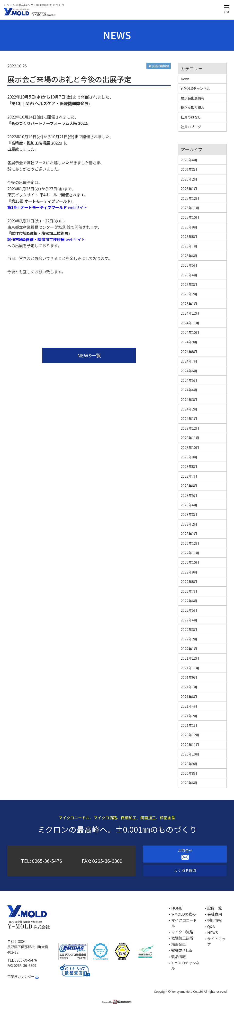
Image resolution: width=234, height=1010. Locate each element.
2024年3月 (189, 399)
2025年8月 (189, 236)
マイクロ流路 (182, 931)
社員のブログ (191, 126)
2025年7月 (189, 246)
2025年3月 (189, 284)
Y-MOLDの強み (183, 914)
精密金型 (178, 944)
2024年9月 (189, 341)
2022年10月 (190, 562)
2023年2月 (189, 524)
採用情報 (214, 920)
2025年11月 (190, 207)
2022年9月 (189, 572)
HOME (176, 907)
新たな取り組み (193, 107)
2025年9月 (189, 227)
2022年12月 (190, 543)
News (185, 78)
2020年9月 (189, 763)
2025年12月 (190, 198)
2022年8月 (189, 581)
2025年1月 (189, 303)
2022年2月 (189, 639)
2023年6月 (189, 485)
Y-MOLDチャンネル (195, 88)
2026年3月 (189, 169)
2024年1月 (189, 418)
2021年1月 (189, 725)
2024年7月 (189, 361)
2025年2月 (189, 293)
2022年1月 (189, 648)
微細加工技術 (182, 937)
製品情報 (178, 956)
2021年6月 (189, 696)
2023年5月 (189, 495)
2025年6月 (189, 255)
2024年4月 (189, 389)
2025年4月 (189, 275)
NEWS (212, 932)
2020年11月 (190, 744)
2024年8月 (189, 351)
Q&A (211, 926)
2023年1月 (189, 533)
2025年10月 (190, 217)
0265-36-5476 (47, 860)
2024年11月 (190, 322)
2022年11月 (190, 552)
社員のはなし (191, 117)
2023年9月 (189, 457)
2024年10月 (190, 332)
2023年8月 (189, 466)
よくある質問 (185, 870)
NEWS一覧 (89, 355)
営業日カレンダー (23, 976)
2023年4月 (189, 504)
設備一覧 (214, 907)
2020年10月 (190, 754)
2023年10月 (190, 447)
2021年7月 (189, 686)
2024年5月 (189, 380)
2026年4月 (189, 159)
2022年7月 (189, 591)
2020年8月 (189, 773)
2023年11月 (190, 437)
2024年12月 (190, 313)
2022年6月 (189, 600)
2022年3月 (189, 629)
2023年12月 (190, 428)
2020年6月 (189, 782)
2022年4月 (189, 620)
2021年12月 (190, 658)
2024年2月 (189, 409)
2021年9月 (189, 677)
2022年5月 (189, 610)
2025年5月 (189, 265)
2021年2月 (189, 715)
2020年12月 (190, 734)
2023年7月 (189, 476)
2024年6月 (189, 370)
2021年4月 (189, 706)
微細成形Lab (181, 950)
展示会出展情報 (158, 66)
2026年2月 (189, 179)
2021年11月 (190, 667)
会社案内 (214, 914)
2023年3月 (189, 514)
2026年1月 (189, 188)
